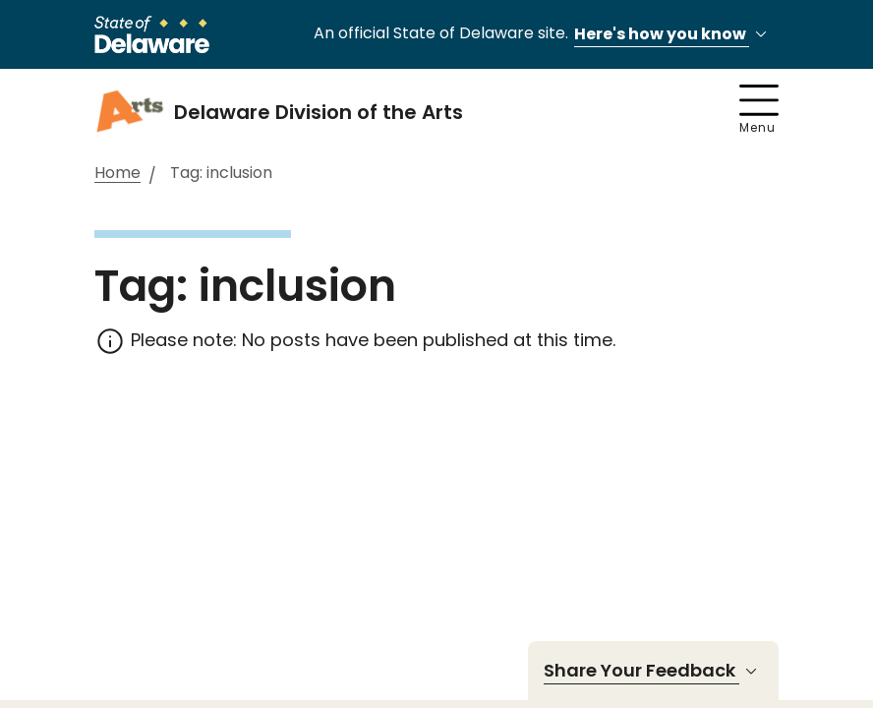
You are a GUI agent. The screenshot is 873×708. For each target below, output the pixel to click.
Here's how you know (673, 35)
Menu (759, 110)
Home (117, 173)
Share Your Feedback (653, 670)
